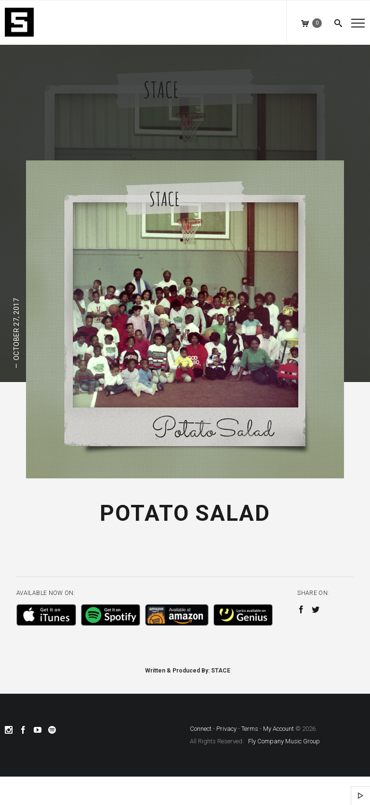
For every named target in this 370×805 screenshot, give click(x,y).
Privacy (226, 728)
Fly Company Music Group (284, 741)
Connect (200, 728)
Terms (249, 728)
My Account (278, 728)
